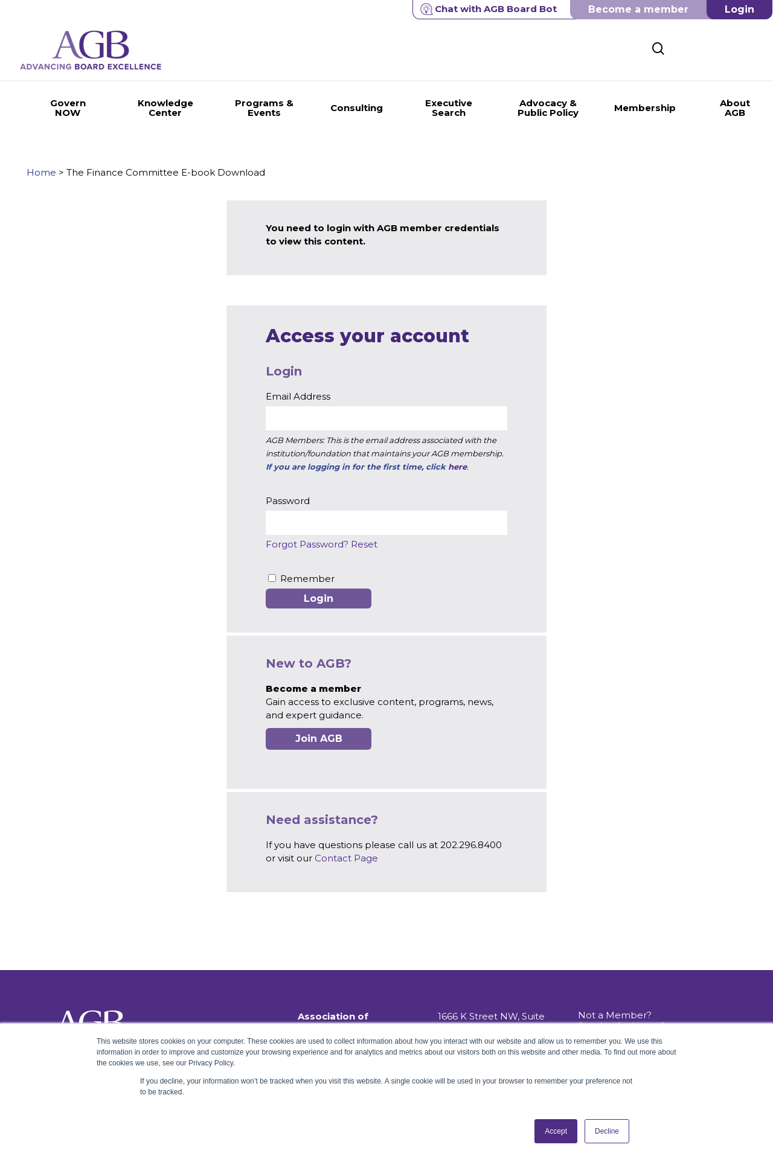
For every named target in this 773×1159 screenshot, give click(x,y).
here (457, 466)
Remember (307, 578)
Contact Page (346, 858)
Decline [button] (607, 1131)
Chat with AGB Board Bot (488, 9)
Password (288, 500)
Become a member (638, 9)
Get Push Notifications (628, 999)
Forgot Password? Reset (321, 544)
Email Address (298, 396)
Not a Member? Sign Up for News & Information (622, 977)
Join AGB (318, 738)
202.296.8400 (468, 1008)
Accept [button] (556, 1131)
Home (41, 172)
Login (739, 9)
